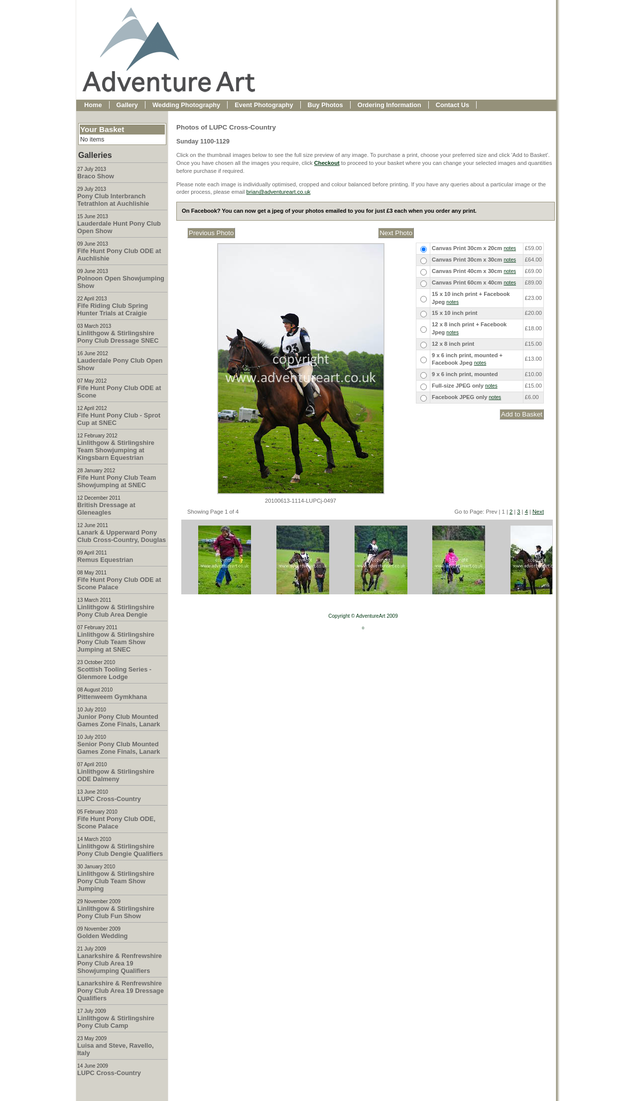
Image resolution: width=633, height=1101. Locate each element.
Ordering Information (389, 105)
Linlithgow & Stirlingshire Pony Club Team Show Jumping (115, 881)
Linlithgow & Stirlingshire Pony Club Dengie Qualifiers (120, 849)
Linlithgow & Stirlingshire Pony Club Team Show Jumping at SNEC (115, 642)
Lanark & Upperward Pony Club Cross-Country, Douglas (121, 536)
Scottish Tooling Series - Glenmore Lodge (114, 673)
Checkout (327, 163)
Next (538, 512)
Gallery (127, 105)
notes (510, 248)
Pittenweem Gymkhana (112, 696)
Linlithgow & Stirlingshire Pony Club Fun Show (115, 912)
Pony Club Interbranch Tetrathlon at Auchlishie (113, 199)
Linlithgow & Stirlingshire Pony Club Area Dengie (115, 610)
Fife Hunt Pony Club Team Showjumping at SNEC (116, 481)
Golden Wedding (102, 936)
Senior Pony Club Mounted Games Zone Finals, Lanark (118, 747)
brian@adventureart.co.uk (279, 192)
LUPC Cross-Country (109, 799)
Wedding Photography (186, 105)
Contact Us (453, 105)
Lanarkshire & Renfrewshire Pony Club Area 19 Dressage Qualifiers (120, 990)
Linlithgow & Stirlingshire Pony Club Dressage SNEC (118, 336)
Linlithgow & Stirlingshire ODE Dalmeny (115, 775)
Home (93, 105)
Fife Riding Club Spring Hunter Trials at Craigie (112, 309)
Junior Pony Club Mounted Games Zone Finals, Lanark (118, 720)
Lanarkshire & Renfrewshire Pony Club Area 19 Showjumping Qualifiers (119, 963)
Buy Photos (325, 105)
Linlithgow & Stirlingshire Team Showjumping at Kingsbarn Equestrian (115, 450)
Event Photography (264, 105)
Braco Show (95, 176)
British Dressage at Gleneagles (106, 508)
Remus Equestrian (105, 559)
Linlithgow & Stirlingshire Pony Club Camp (115, 1021)
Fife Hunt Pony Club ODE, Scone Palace (116, 822)
